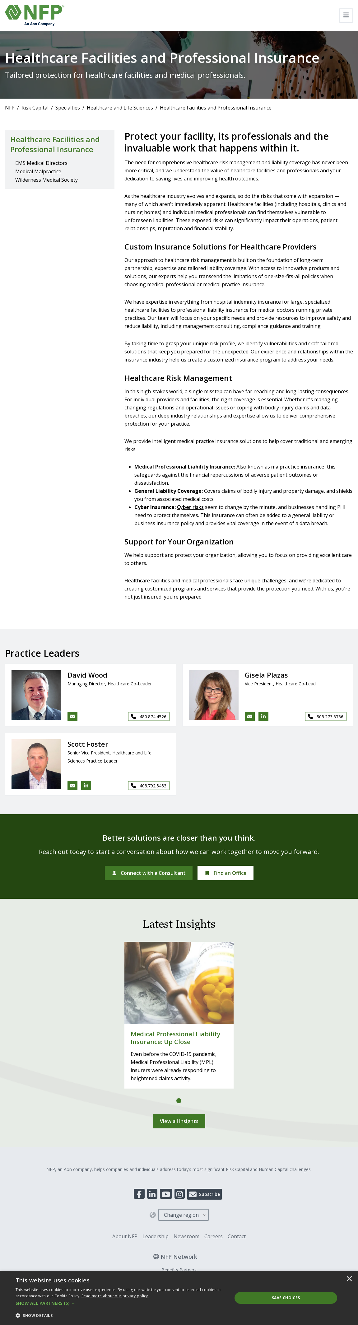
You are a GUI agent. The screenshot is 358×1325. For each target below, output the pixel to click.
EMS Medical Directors (41, 163)
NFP (10, 107)
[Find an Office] (225, 873)
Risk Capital (35, 107)
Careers (213, 1236)
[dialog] (179, 1298)
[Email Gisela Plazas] (250, 716)
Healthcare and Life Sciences (120, 107)
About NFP (124, 1236)
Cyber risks (190, 507)
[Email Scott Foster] (72, 785)
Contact (237, 1236)
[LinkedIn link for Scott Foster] (86, 785)
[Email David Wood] (72, 716)
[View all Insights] (179, 1121)
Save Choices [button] (286, 1297)
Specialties (67, 107)
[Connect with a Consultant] (149, 873)
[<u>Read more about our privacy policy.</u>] (115, 1296)
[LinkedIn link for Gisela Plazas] (263, 716)
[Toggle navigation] (346, 15)
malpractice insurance (297, 466)
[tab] (179, 1100)
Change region (181, 1214)
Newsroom (186, 1236)
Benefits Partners (179, 1270)
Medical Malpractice (38, 171)
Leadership (155, 1236)
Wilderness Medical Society (46, 179)
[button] (121, 1303)
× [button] (349, 1279)
